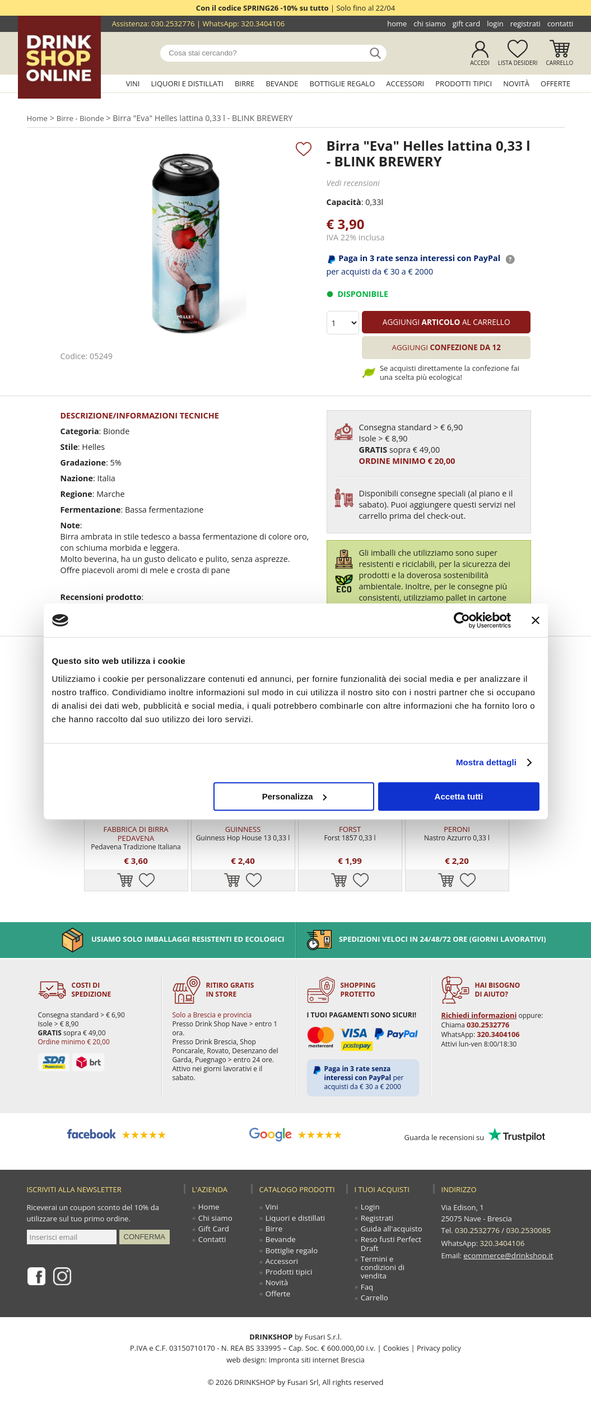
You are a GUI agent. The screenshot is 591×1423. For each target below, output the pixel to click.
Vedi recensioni (353, 183)
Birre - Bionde (82, 118)
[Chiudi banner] (535, 620)
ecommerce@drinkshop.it (507, 1253)
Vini (133, 83)
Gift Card (466, 23)
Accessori (405, 83)
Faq (367, 1291)
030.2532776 (173, 23)
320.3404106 (263, 23)
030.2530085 (526, 1231)
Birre (244, 83)
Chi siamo (429, 23)
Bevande (282, 83)
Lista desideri (518, 63)
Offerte (555, 83)
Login (495, 23)
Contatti (560, 23)
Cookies (395, 1353)
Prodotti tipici (463, 83)
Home (397, 23)
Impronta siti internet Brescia (316, 1364)
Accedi (480, 63)
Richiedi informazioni (477, 1016)
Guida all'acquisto (391, 1231)
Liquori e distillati (187, 83)
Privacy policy (439, 1353)
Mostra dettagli (486, 762)
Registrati (525, 23)
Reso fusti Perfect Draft (391, 1246)
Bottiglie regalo (342, 83)
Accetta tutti (459, 796)
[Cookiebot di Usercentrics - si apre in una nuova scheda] (462, 620)
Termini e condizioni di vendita (382, 1271)
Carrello (560, 63)
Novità (516, 83)
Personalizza (294, 796)
